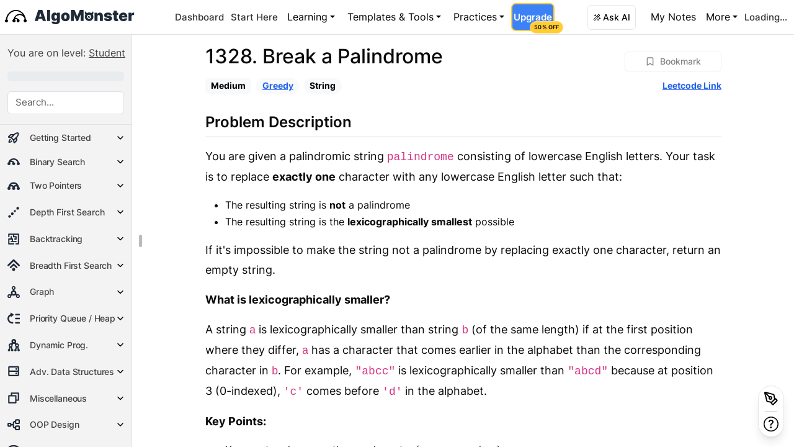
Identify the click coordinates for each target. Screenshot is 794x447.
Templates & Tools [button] (390, 17)
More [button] (718, 17)
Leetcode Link (691, 85)
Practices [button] (475, 17)
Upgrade (534, 21)
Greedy (277, 85)
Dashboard (199, 17)
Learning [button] (307, 17)
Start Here (254, 17)
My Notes (673, 17)
